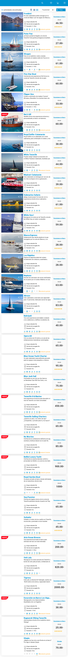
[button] (58, 3)
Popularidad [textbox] (47, 9)
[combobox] (48, 9)
